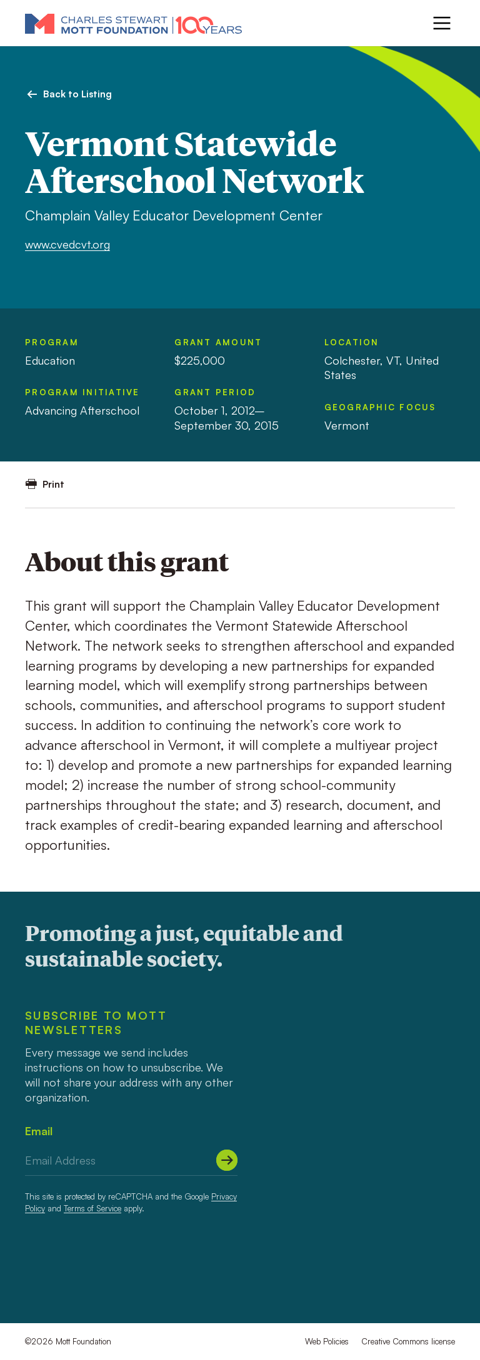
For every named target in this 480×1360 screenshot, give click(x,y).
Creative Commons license (408, 1341)
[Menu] (442, 23)
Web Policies (327, 1341)
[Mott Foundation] (133, 23)
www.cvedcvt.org (67, 244)
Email (38, 1131)
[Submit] (227, 1160)
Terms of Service (92, 1208)
